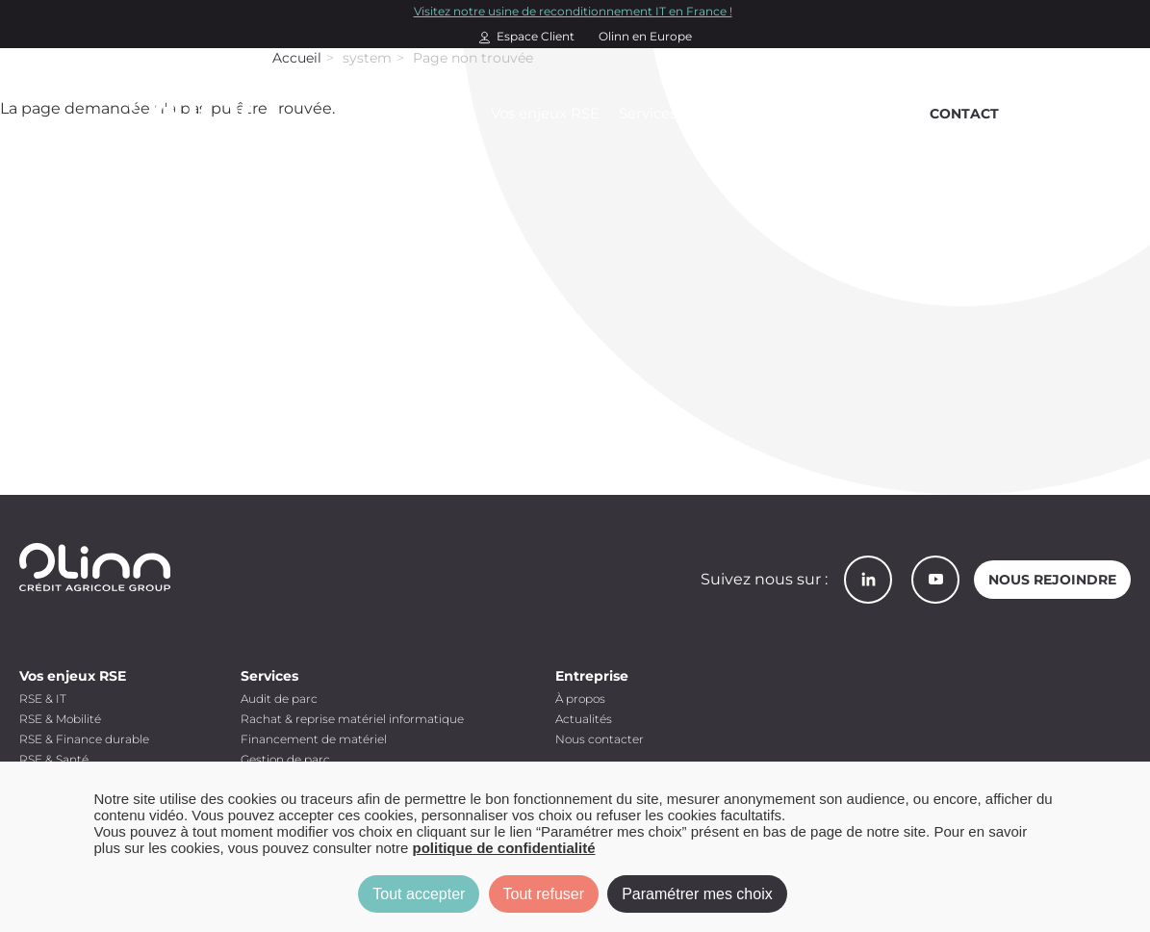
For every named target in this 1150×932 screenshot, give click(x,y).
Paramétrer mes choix (697, 894)
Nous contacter (599, 739)
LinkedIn (868, 580)
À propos (580, 698)
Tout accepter (418, 894)
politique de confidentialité (504, 848)
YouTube (935, 580)
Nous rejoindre (1052, 579)
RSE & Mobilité (60, 719)
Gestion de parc (285, 759)
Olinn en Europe (645, 36)
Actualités (583, 719)
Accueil (296, 57)
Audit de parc (279, 698)
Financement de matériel (314, 739)
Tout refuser (543, 894)
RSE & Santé (54, 759)
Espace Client (536, 36)
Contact (964, 113)
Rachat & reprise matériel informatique (352, 719)
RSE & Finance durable (84, 739)
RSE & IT (42, 698)
